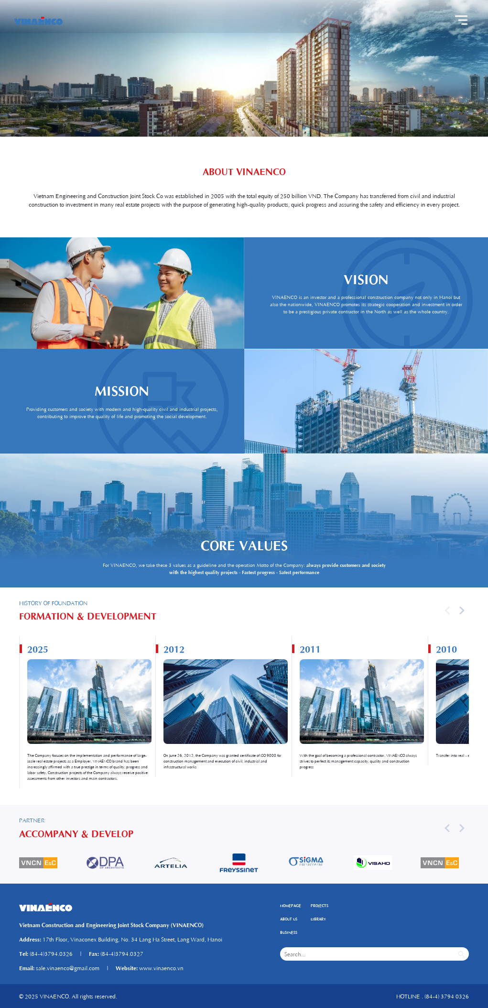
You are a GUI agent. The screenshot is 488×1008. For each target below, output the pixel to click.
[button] (462, 610)
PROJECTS (319, 905)
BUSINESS (288, 932)
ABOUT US (288, 918)
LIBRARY (318, 918)
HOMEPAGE (290, 905)
